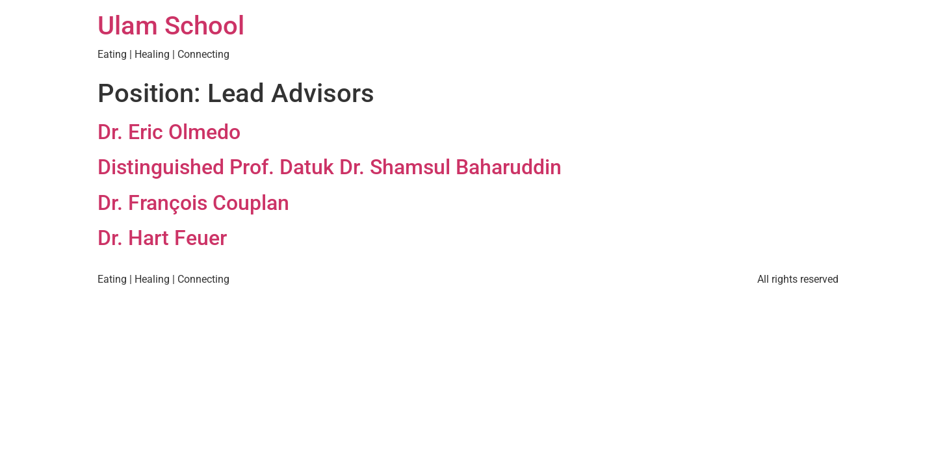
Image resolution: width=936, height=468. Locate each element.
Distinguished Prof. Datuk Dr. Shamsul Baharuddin (330, 167)
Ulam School (171, 25)
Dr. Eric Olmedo (169, 132)
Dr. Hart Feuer (162, 238)
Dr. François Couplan (193, 202)
